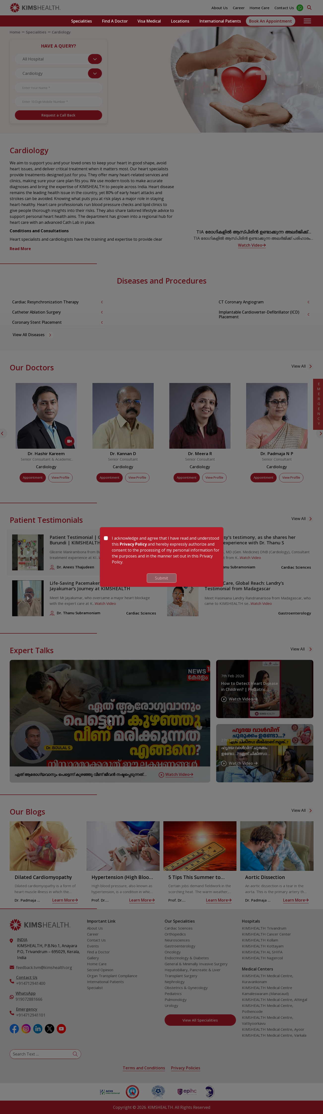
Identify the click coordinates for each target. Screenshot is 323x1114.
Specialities (81, 21)
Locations (180, 21)
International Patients (220, 21)
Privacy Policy (133, 544)
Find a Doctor (115, 21)
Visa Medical (149, 21)
